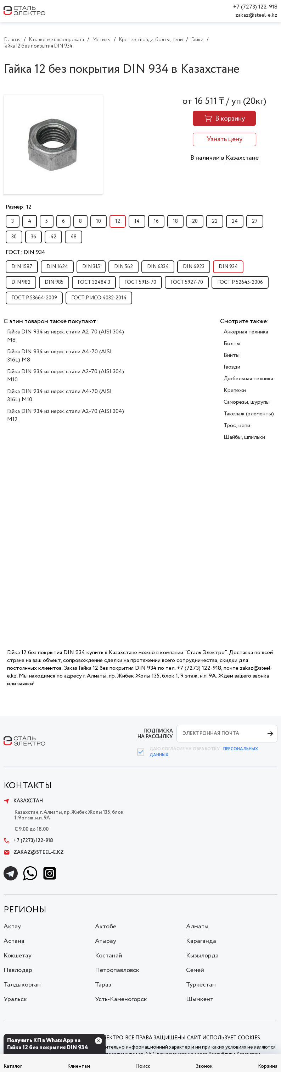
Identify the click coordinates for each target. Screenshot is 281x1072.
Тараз (103, 984)
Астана (14, 941)
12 (117, 221)
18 (175, 221)
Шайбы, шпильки (244, 437)
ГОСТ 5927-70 (186, 282)
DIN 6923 (193, 266)
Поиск (142, 1066)
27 (255, 221)
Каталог (13, 1066)
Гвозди (232, 367)
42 (53, 237)
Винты (232, 355)
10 (98, 221)
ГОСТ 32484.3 (94, 282)
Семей (195, 970)
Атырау (105, 941)
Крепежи (235, 390)
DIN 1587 (21, 266)
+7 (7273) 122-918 (255, 7)
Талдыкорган (22, 984)
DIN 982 (20, 282)
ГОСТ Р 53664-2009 (34, 298)
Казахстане (242, 157)
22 (215, 221)
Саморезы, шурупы (247, 402)
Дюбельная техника (248, 379)
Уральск (15, 999)
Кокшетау (18, 955)
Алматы (197, 926)
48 (74, 237)
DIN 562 (123, 266)
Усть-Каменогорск (121, 999)
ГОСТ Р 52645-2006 (240, 282)
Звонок (204, 1066)
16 (156, 221)
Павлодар (18, 970)
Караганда (201, 941)
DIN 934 (228, 266)
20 (195, 221)
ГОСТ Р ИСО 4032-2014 (99, 298)
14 (137, 221)
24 (235, 221)
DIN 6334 (158, 266)
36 (33, 237)
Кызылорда (202, 955)
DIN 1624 (57, 266)
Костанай (108, 955)
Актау (12, 926)
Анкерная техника (246, 332)
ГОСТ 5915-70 (140, 282)
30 (14, 237)
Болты (232, 343)
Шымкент (199, 999)
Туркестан (201, 984)
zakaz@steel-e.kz (256, 15)
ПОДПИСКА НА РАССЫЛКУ (155, 734)
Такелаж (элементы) (249, 414)
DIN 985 (54, 282)
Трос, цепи (237, 425)
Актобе (105, 926)
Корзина (267, 1066)
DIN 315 (91, 266)
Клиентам (78, 1066)
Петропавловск (117, 970)
